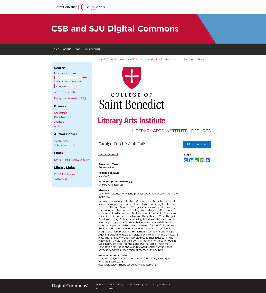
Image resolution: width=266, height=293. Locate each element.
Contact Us (60, 178)
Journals (59, 121)
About (110, 284)
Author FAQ (61, 140)
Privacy (99, 288)
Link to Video (197, 144)
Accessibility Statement (158, 284)
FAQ (120, 284)
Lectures (167, 59)
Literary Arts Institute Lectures (171, 130)
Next (200, 59)
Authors (58, 126)
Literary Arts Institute (149, 59)
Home (101, 59)
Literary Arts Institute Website (72, 159)
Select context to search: (69, 81)
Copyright (110, 288)
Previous (188, 59)
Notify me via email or (70, 98)
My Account (133, 284)
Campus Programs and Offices (121, 59)
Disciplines (60, 117)
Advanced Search (64, 92)
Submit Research (64, 145)
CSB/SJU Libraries (64, 174)
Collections (60, 112)
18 (175, 59)
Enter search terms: (66, 73)
